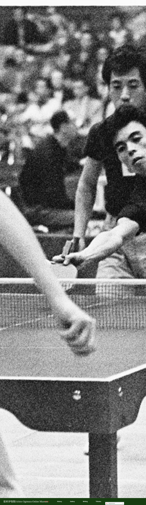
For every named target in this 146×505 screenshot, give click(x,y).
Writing (85, 501)
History (59, 501)
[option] (73, 252)
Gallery (72, 501)
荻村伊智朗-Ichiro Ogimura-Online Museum (25, 501)
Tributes (98, 501)
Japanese (110, 503)
